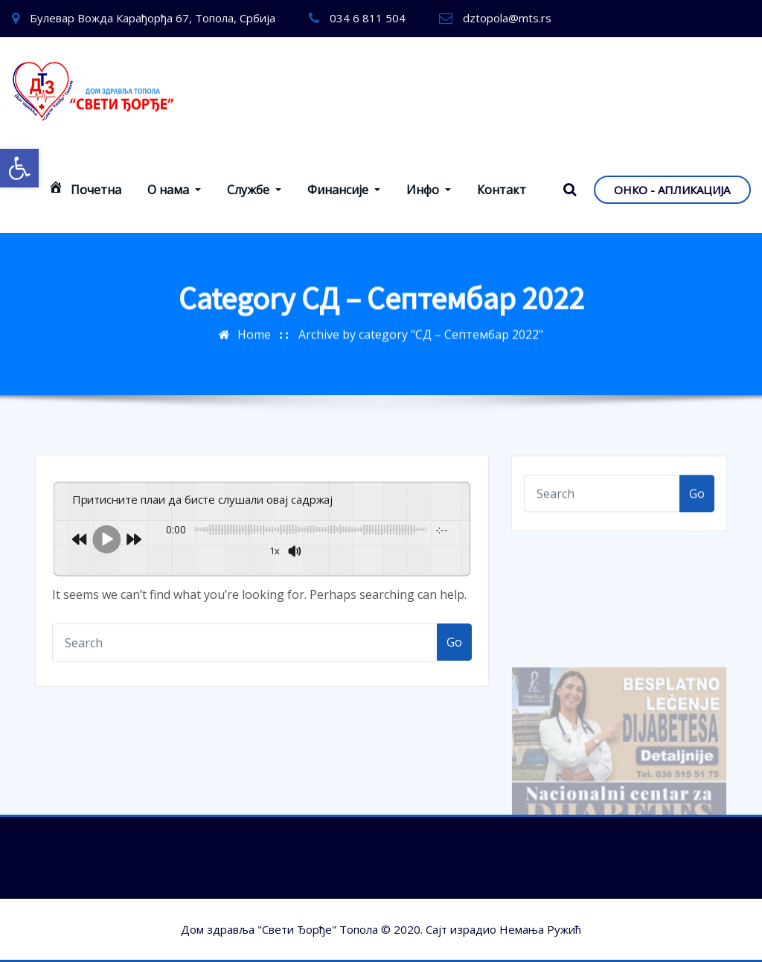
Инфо (428, 190)
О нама (174, 190)
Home (254, 326)
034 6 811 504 (368, 17)
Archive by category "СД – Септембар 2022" (420, 326)
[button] (19, 168)
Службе (254, 190)
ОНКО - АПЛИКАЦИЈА (672, 189)
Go (454, 642)
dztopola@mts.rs (507, 17)
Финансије (343, 190)
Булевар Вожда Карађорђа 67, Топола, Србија (152, 17)
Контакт (501, 190)
